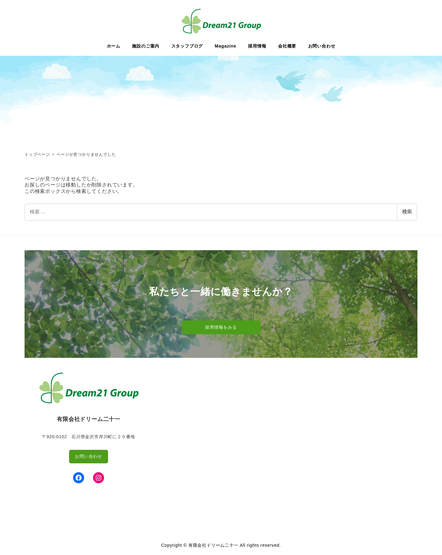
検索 (407, 211)
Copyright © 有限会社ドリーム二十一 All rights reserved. (221, 545)
